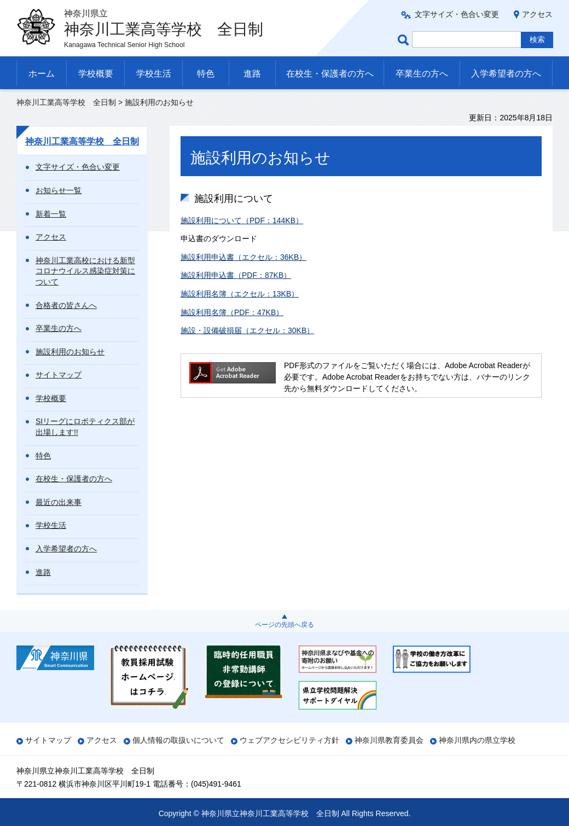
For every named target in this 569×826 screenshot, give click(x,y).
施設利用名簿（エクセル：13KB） (240, 293)
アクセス (537, 14)
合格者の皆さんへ (66, 305)
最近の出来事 (59, 502)
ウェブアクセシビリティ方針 (289, 740)
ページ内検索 (405, 39)
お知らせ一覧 (59, 190)
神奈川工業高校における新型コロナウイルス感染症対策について (85, 271)
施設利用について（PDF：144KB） (242, 220)
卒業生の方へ (422, 73)
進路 (252, 73)
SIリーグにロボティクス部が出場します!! (85, 427)
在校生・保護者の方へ (330, 73)
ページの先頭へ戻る (284, 625)
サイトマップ (59, 374)
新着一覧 (51, 214)
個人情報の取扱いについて (178, 740)
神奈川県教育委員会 (389, 740)
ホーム (41, 73)
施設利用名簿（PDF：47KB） (232, 312)
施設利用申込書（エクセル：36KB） (243, 257)
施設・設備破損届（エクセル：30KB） (247, 330)
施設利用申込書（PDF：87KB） (236, 275)
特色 (205, 73)
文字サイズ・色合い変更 (457, 14)
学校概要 (95, 73)
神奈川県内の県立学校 (477, 740)
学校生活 (153, 73)
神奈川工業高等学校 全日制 (66, 102)
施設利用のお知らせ (70, 351)
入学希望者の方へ (506, 73)
